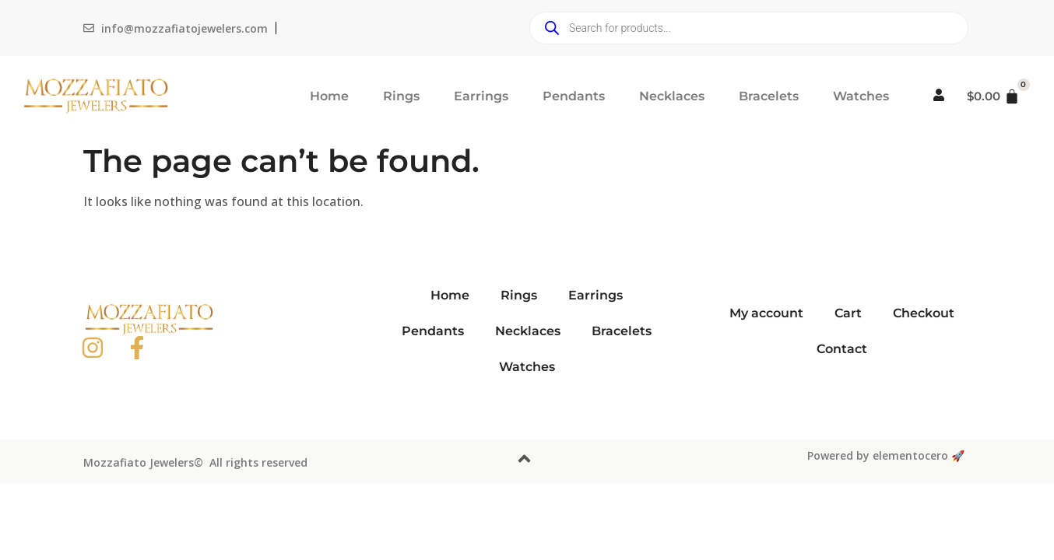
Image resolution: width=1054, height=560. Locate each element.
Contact (842, 348)
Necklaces (671, 96)
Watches (861, 96)
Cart (848, 313)
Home (329, 96)
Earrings (481, 96)
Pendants (574, 96)
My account (766, 313)
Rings (401, 96)
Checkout (923, 313)
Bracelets (769, 96)
